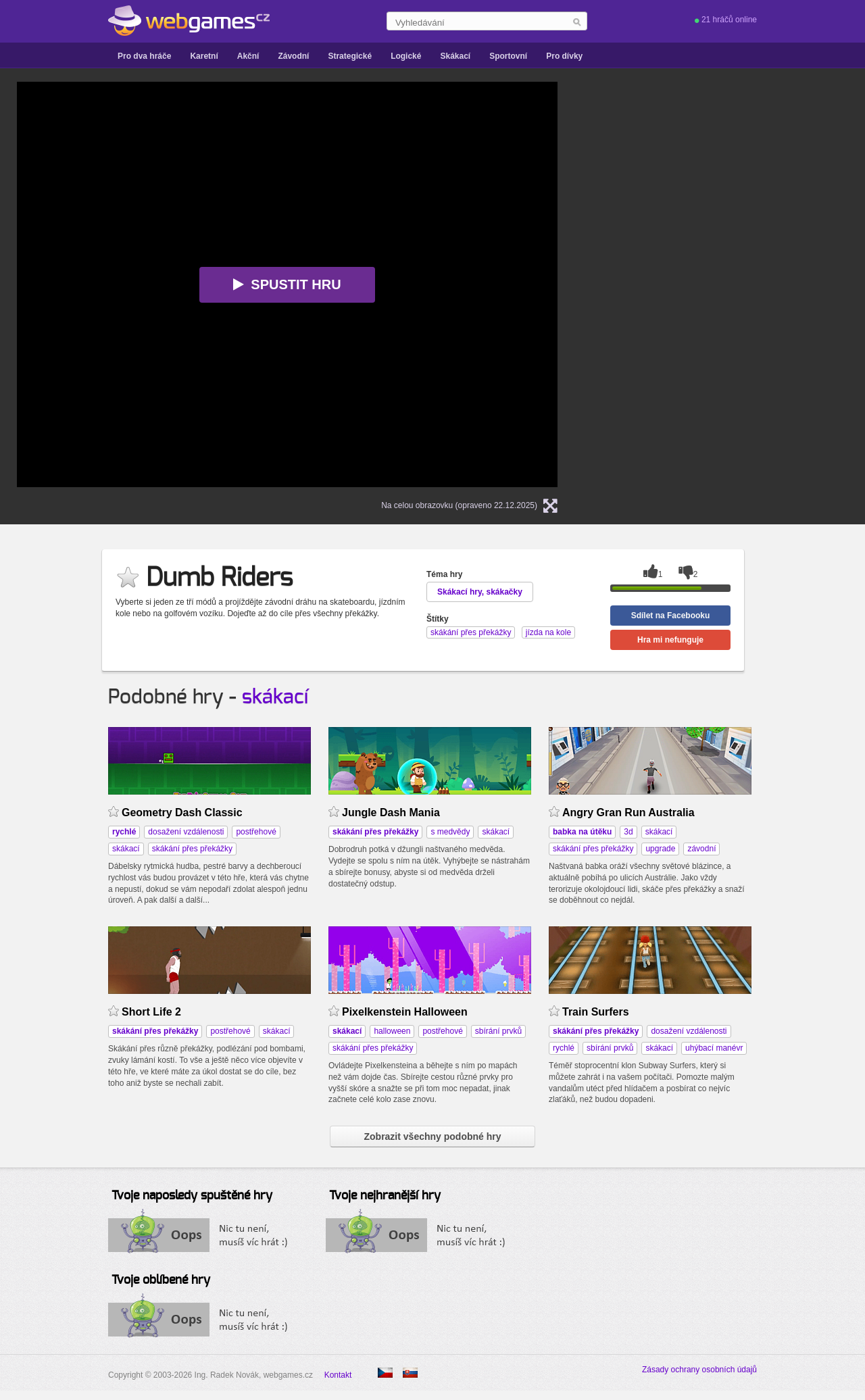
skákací (275, 697)
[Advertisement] (746, 166)
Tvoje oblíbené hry (161, 1280)
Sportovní (508, 56)
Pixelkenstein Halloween (405, 1012)
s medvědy (450, 831)
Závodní (293, 56)
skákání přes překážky (192, 848)
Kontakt (338, 1375)
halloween (392, 1031)
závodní (701, 848)
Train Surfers (595, 1012)
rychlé (563, 1048)
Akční (248, 56)
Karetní (204, 56)
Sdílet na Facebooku (670, 615)
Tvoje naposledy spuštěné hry (192, 1196)
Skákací (455, 56)
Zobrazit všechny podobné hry (432, 1136)
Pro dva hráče (144, 56)
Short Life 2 (151, 1012)
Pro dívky (564, 56)
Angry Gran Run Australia (628, 812)
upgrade (660, 848)
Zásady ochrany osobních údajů (699, 1369)
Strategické (350, 56)
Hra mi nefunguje (670, 640)
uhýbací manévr (714, 1048)
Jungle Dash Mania (391, 812)
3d (628, 831)
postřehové (256, 831)
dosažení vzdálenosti (186, 831)
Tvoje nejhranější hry (385, 1196)
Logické (406, 56)
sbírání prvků (498, 1031)
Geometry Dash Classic (182, 812)
